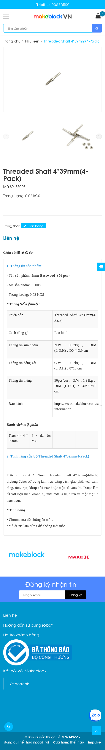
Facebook (19, 683)
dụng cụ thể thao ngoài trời (26, 742)
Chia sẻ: (10, 252)
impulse (94, 742)
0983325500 (61, 4)
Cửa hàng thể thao (68, 742)
